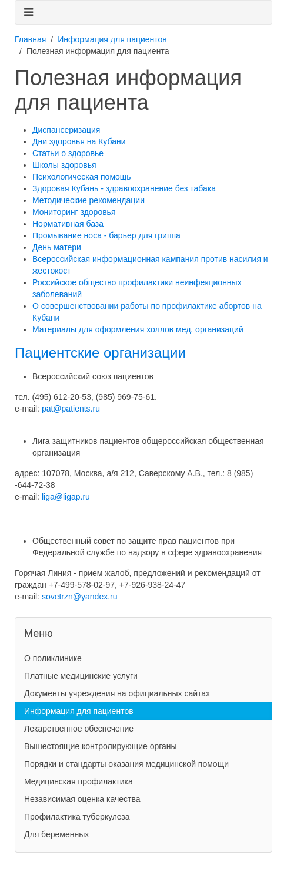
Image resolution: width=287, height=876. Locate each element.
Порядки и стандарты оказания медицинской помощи (126, 764)
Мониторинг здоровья (73, 212)
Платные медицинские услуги (81, 675)
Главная (30, 39)
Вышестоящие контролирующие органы (100, 746)
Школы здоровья (64, 165)
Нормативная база (68, 223)
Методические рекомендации (88, 200)
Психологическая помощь (81, 176)
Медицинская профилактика (78, 781)
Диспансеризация (66, 129)
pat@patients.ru (71, 408)
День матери (56, 247)
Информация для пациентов (112, 39)
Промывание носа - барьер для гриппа (106, 235)
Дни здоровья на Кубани (79, 141)
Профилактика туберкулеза (77, 816)
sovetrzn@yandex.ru (80, 596)
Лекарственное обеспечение (79, 728)
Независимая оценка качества (82, 799)
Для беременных (56, 834)
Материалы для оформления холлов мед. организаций (137, 329)
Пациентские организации (100, 352)
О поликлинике (53, 658)
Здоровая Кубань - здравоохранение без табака (124, 188)
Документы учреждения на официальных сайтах (117, 693)
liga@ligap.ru (66, 496)
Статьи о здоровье (68, 153)
